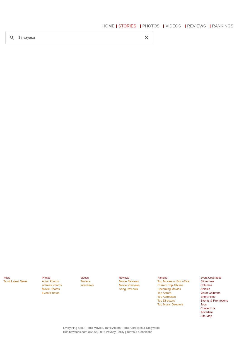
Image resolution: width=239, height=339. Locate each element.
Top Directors (166, 300)
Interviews (87, 285)
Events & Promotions (214, 300)
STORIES (127, 26)
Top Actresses (166, 296)
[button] (146, 37)
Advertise (206, 312)
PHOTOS (150, 26)
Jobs (203, 304)
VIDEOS (173, 26)
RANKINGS (222, 26)
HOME (108, 26)
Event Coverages (210, 277)
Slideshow (207, 281)
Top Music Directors (170, 304)
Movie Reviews (129, 281)
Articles (205, 289)
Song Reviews (128, 289)
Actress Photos (52, 285)
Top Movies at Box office (173, 281)
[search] (78, 37)
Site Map (206, 316)
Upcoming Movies (169, 289)
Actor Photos (50, 281)
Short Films (207, 296)
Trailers (85, 281)
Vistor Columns (210, 293)
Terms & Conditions (139, 332)
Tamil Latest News (15, 281)
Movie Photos (51, 289)
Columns (206, 285)
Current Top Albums (170, 285)
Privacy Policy (115, 332)
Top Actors (164, 293)
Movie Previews (129, 285)
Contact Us (207, 308)
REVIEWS (196, 26)
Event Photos (50, 293)
